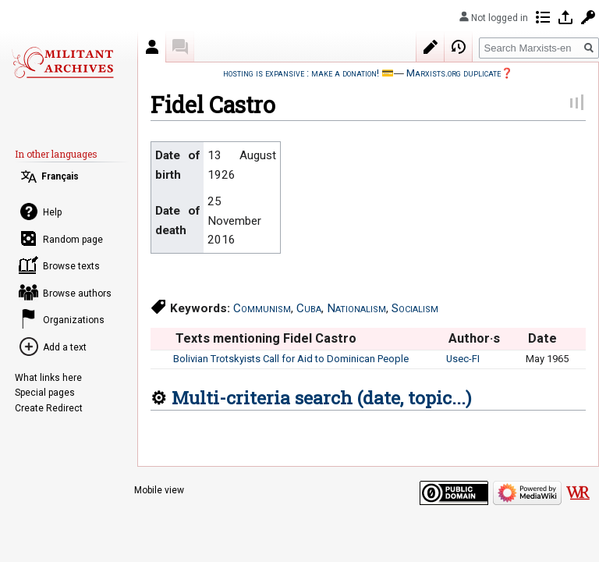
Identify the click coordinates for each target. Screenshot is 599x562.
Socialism (415, 308)
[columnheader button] (161, 339)
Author (152, 46)
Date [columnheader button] (542, 338)
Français (60, 176)
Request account (588, 17)
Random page (73, 239)
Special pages (45, 392)
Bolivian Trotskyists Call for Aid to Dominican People (291, 359)
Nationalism (356, 308)
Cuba (308, 308)
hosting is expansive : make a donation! (301, 73)
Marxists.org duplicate (453, 73)
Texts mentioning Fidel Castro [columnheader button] (265, 338)
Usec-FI (463, 359)
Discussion (180, 46)
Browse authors (77, 293)
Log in (565, 17)
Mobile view (159, 490)
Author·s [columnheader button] (474, 338)
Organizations (74, 320)
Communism (262, 308)
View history (459, 46)
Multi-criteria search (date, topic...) (321, 397)
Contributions (543, 17)
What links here (48, 377)
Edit (430, 46)
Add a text (65, 347)
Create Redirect (49, 408)
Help (52, 212)
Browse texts (71, 266)
